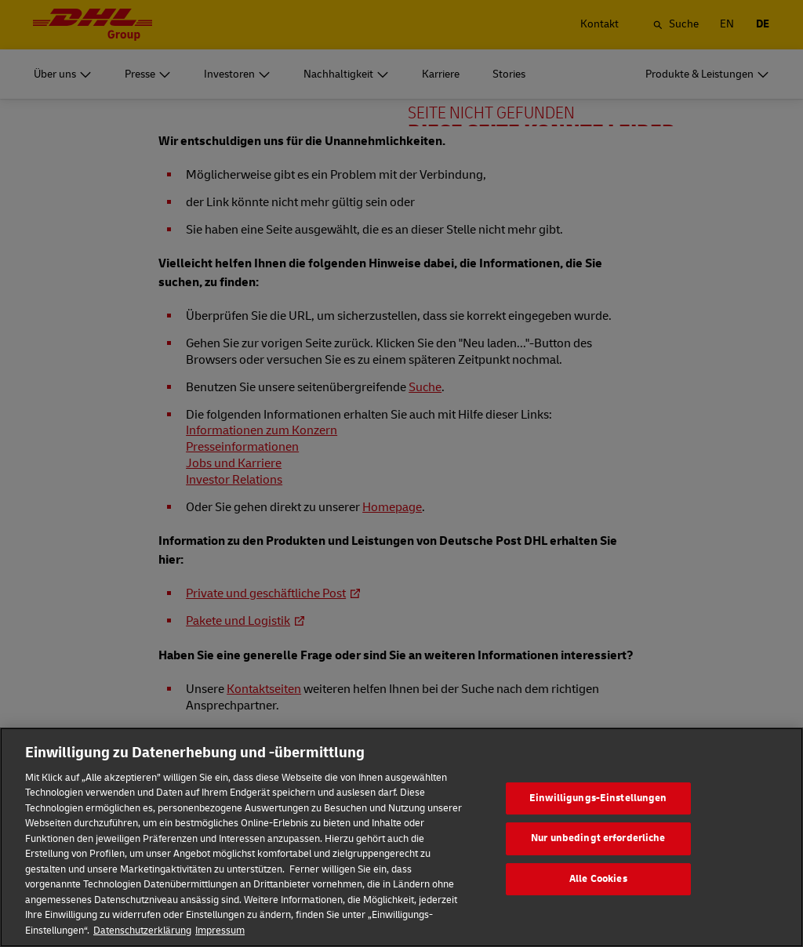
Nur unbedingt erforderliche (598, 863)
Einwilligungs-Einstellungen (598, 822)
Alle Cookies (598, 904)
